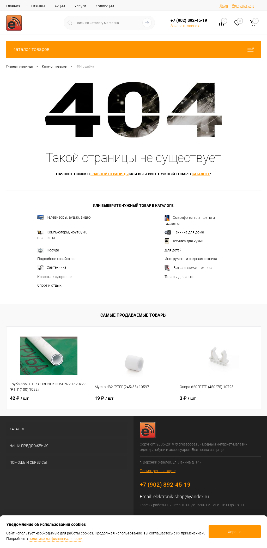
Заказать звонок (185, 26)
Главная (13, 6)
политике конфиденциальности (55, 539)
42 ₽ (19, 398)
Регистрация (243, 5)
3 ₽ (188, 398)
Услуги (80, 6)
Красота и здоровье (54, 277)
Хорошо (234, 532)
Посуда (48, 250)
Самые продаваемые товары (133, 315)
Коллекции (104, 6)
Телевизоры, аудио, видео (64, 217)
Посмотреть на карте (157, 471)
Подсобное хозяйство (56, 259)
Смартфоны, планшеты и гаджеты (190, 220)
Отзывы (38, 6)
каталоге (201, 174)
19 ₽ (104, 398)
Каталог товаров (133, 49)
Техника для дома (184, 232)
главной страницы (109, 174)
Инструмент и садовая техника (191, 259)
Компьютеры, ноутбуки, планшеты (62, 235)
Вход (224, 5)
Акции (59, 6)
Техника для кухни (184, 241)
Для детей (173, 250)
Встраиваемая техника (189, 268)
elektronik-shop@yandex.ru (181, 496)
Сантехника (51, 267)
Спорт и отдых (49, 285)
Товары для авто (179, 277)
